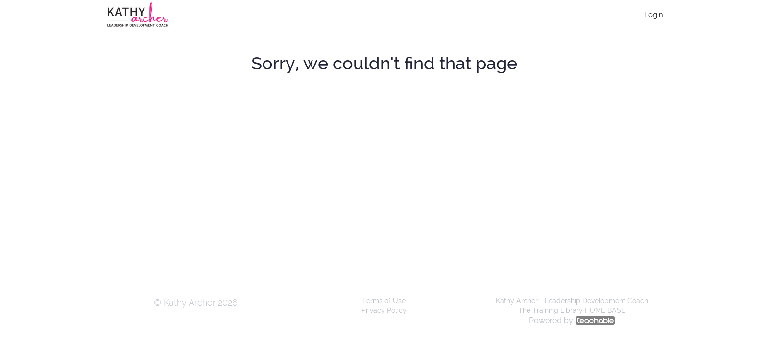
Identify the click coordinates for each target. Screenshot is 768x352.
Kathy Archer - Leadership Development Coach (572, 301)
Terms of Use (384, 301)
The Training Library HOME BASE (571, 310)
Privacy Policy (384, 310)
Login (653, 14)
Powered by (572, 320)
